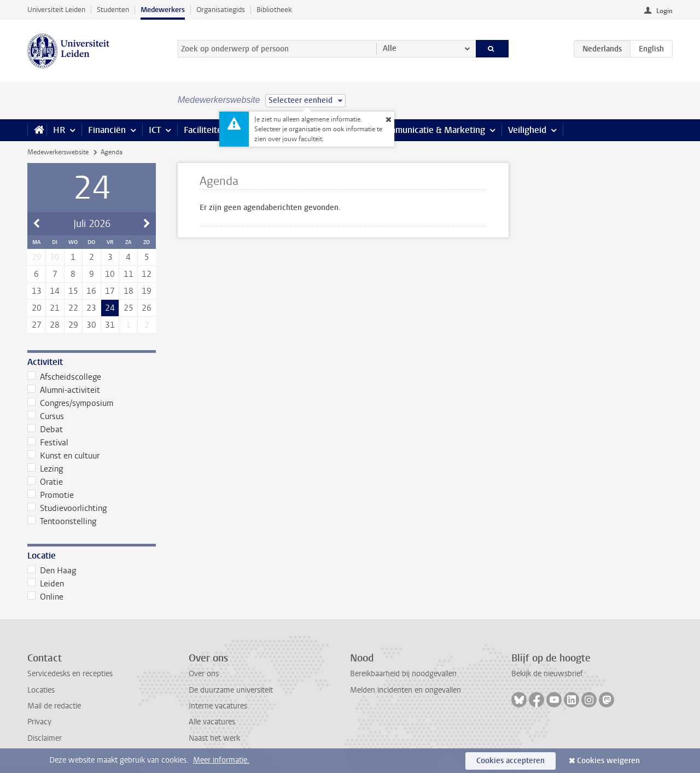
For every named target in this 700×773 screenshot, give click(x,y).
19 (146, 291)
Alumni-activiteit (63, 390)
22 (73, 308)
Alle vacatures (212, 722)
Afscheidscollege (64, 376)
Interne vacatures (218, 706)
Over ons (204, 674)
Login (664, 11)
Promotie (50, 495)
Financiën (107, 130)
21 (55, 308)
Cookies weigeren (608, 760)
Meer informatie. (221, 760)
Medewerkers (163, 9)
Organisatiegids (220, 9)
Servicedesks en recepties (70, 674)
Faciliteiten (205, 130)
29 (73, 324)
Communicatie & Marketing (431, 130)
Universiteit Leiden (56, 9)
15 (73, 291)
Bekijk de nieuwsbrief (547, 674)
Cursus (45, 416)
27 (37, 324)
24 (110, 308)
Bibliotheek (274, 9)
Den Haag (51, 570)
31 (110, 324)
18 (128, 291)
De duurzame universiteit (231, 690)
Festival (47, 442)
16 (91, 291)
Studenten (113, 9)
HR (59, 130)
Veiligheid (527, 130)
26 (146, 308)
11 (128, 274)
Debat (45, 429)
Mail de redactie (54, 706)
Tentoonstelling (61, 521)
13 (37, 291)
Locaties (41, 690)
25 (128, 308)
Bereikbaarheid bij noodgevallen (403, 674)
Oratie (45, 481)
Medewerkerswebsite (58, 152)
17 (110, 291)
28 (55, 324)
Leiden (45, 583)
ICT (155, 130)
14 (55, 291)
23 (91, 308)
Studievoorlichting (67, 508)
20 (37, 308)
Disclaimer (44, 738)
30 (91, 324)
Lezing (45, 468)
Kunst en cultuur (63, 455)
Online (45, 596)
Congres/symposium (70, 403)
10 (110, 274)
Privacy (39, 722)
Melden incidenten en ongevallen (405, 690)
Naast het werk (214, 738)
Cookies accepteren (510, 760)
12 (146, 274)
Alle (389, 48)
